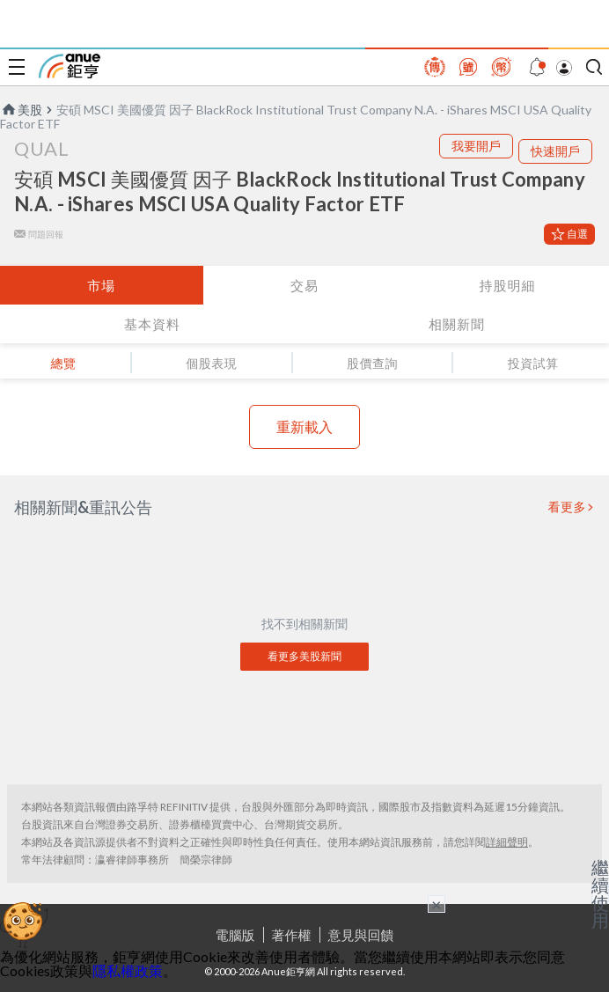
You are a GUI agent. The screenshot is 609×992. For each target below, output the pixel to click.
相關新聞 (457, 324)
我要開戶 (476, 145)
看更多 (567, 507)
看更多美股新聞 (304, 656)
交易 (304, 285)
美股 (21, 109)
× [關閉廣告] (436, 904)
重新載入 (304, 426)
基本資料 (152, 324)
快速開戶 (555, 150)
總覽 (63, 363)
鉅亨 (69, 66)
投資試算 (533, 363)
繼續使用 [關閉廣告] (600, 893)
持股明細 (508, 285)
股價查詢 (372, 363)
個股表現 (211, 363)
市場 (101, 285)
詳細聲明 (507, 842)
